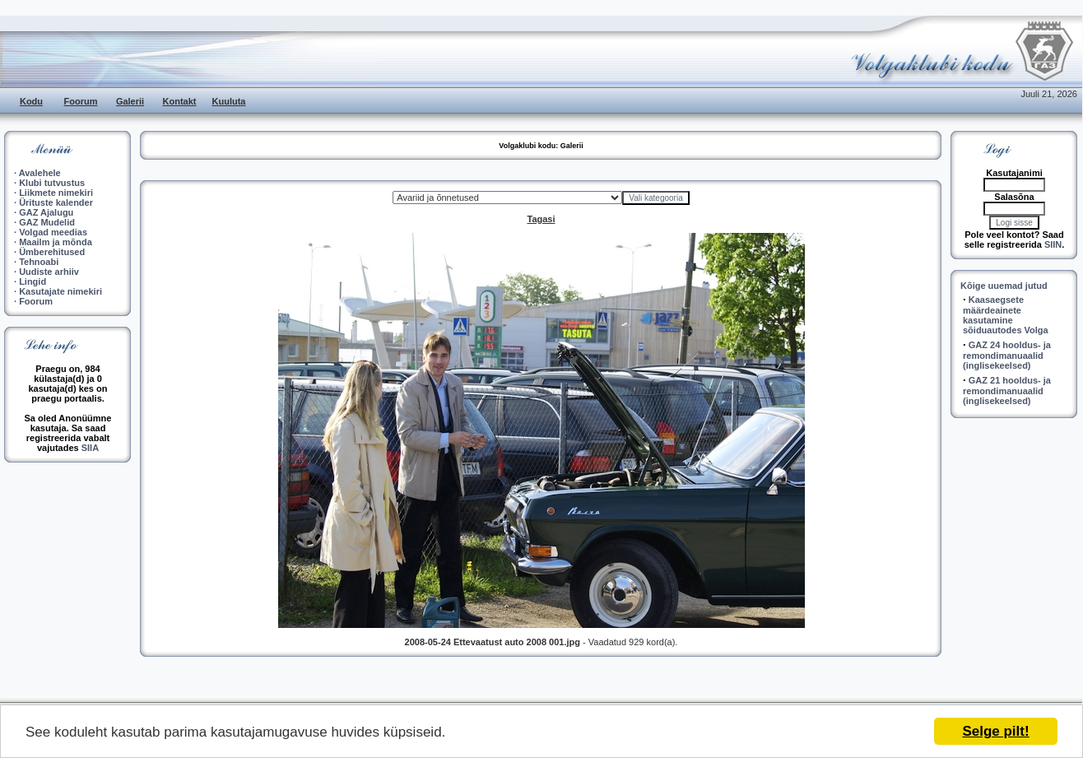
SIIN (1053, 244)
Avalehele (40, 173)
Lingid (32, 281)
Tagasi (541, 219)
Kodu (31, 101)
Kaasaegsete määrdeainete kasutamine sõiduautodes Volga (1005, 315)
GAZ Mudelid (47, 222)
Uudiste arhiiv (49, 272)
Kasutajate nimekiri (60, 291)
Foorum (81, 101)
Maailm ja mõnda (55, 242)
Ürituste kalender (56, 202)
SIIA (90, 448)
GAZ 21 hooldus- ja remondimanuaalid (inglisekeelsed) (1007, 390)
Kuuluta (229, 101)
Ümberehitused (52, 252)
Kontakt (180, 101)
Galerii (130, 101)
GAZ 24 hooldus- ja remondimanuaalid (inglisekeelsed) (1007, 355)
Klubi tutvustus (52, 183)
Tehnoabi (38, 262)
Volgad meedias (53, 232)
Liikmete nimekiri (56, 193)
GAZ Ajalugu (46, 212)
